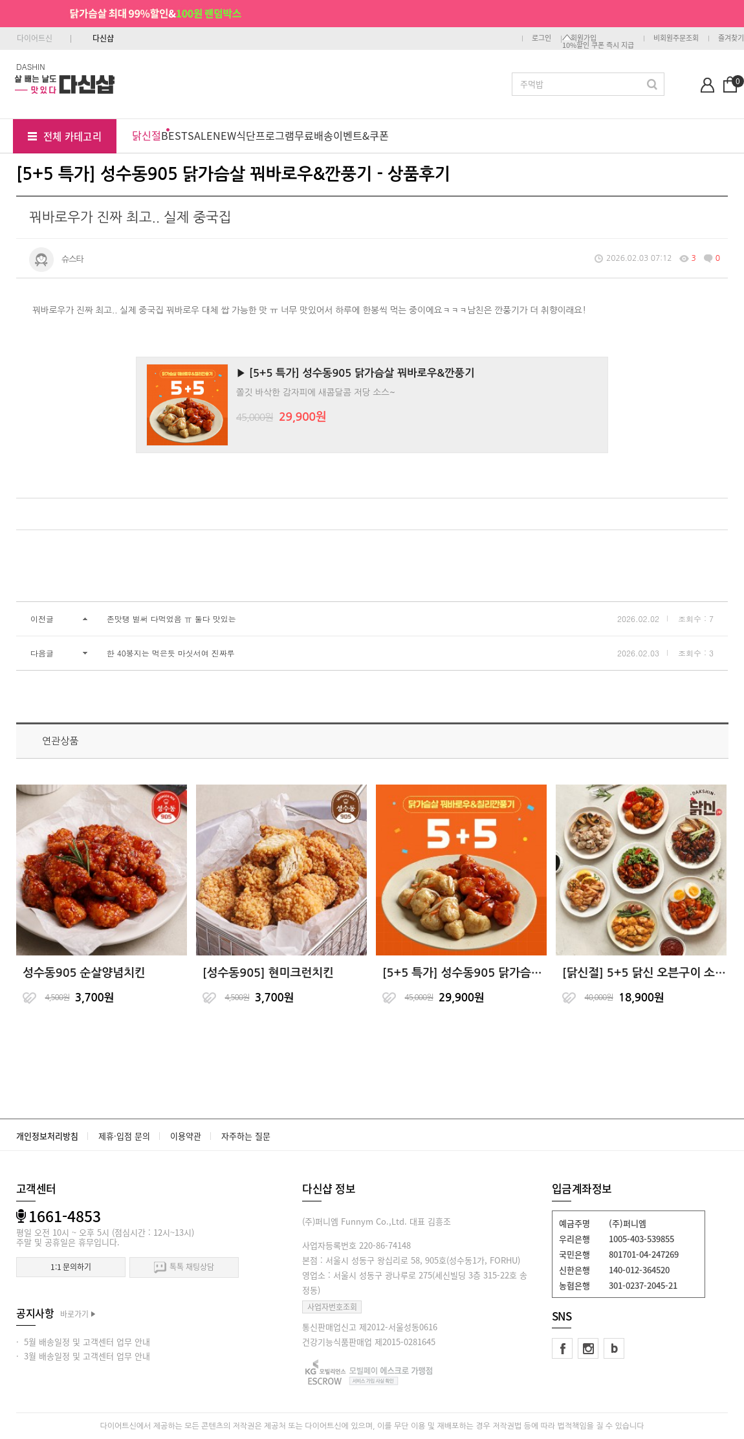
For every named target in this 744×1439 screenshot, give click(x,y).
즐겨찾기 (731, 37)
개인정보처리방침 (47, 1136)
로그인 (541, 37)
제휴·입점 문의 (124, 1136)
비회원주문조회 (676, 37)
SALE (200, 135)
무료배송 (313, 135)
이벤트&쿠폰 (361, 135)
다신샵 (103, 38)
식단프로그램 (265, 135)
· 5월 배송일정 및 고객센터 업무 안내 (83, 1341)
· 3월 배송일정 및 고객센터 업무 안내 (83, 1356)
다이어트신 (34, 38)
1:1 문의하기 (70, 1267)
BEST (174, 135)
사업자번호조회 (332, 1307)
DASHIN (30, 66)
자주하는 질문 (245, 1136)
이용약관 (185, 1136)
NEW (224, 135)
